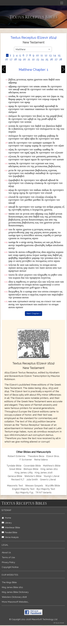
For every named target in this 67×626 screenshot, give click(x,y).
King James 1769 (24, 472)
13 (50, 55)
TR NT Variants (43, 492)
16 (6, 59)
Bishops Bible (31, 469)
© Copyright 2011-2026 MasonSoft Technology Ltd (33, 619)
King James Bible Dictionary (15, 592)
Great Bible (15, 469)
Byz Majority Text (46, 489)
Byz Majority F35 (24, 492)
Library (7, 522)
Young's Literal (51, 476)
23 (38, 59)
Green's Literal (48, 479)
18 (15, 59)
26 (51, 59)
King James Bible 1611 (12, 587)
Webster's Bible (33, 476)
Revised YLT (18, 479)
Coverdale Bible (32, 465)
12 (46, 55)
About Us (6, 552)
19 (20, 59)
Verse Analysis (10, 537)
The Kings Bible (9, 582)
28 (61, 59)
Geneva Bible (15, 476)
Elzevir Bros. (52, 456)
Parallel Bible (9, 532)
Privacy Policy (8, 562)
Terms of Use (8, 557)
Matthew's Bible (51, 465)
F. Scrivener (26, 459)
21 (29, 59)
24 (42, 59)
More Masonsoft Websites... (15, 602)
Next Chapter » (33, 313)
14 (55, 55)
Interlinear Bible (11, 527)
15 (59, 55)
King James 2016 (43, 472)
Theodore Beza (36, 456)
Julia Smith (32, 479)
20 (24, 59)
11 (42, 55)
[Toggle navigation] (61, 2)
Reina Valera (41, 459)
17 (11, 59)
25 (47, 59)
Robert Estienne (16, 456)
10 (37, 55)
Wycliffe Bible (52, 485)
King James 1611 (49, 469)
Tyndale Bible (14, 465)
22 (33, 59)
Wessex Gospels (34, 485)
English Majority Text (23, 489)
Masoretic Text (15, 485)
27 (56, 59)
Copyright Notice (10, 567)
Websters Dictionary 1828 (14, 597)
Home (6, 518)
